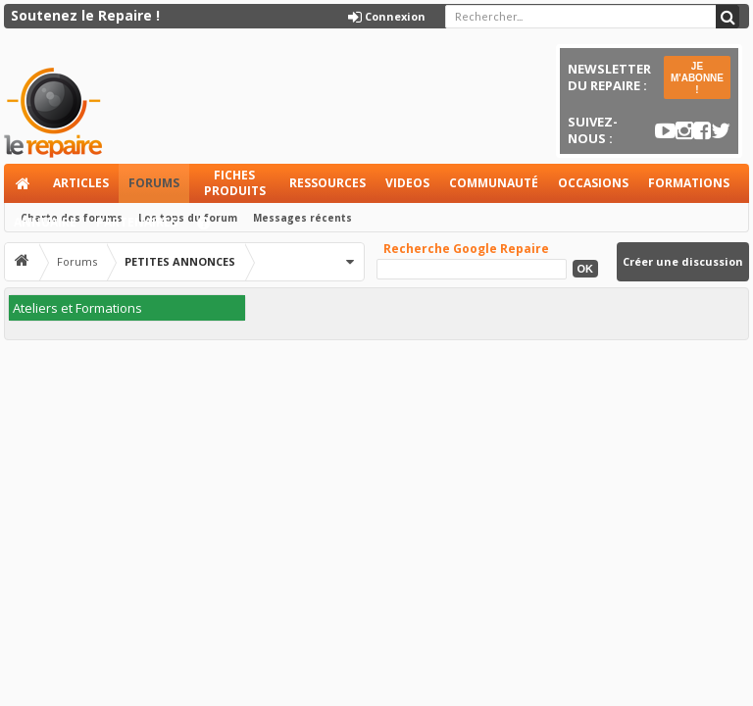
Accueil (23, 183)
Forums (153, 183)
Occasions (593, 183)
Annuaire (45, 222)
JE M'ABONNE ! (697, 78)
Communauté (493, 183)
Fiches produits (235, 183)
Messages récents (302, 218)
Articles (81, 183)
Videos (407, 183)
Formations (688, 183)
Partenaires (136, 222)
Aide (213, 227)
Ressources (327, 183)
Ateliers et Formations (77, 308)
